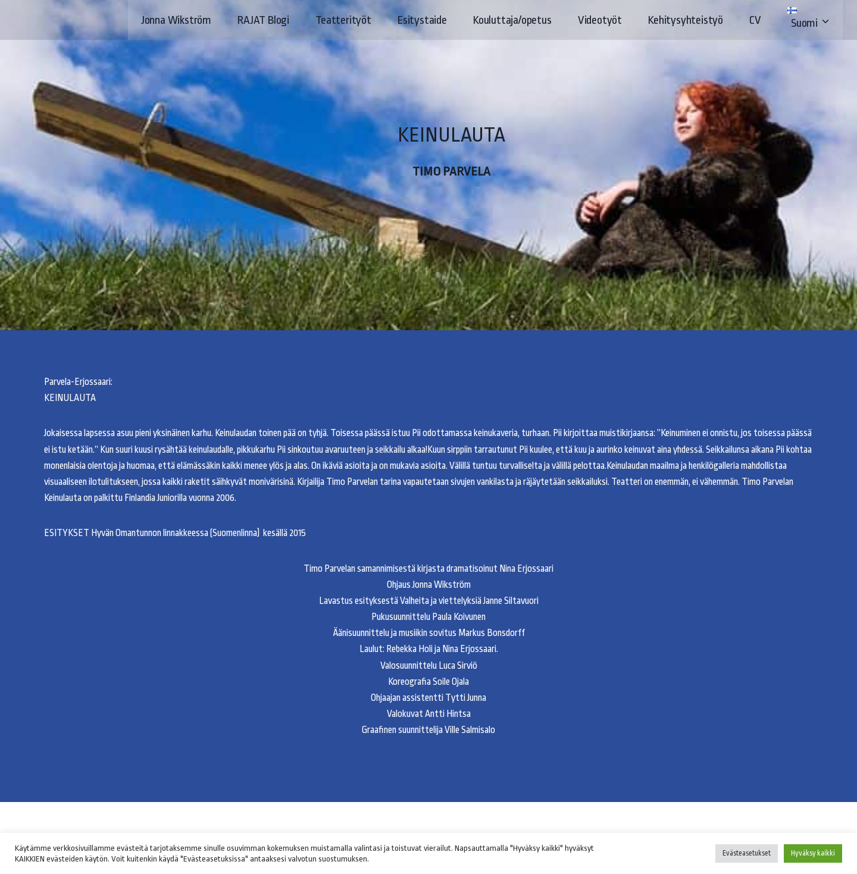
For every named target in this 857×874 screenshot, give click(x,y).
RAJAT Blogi (263, 20)
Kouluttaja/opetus (512, 20)
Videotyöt (600, 20)
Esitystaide (422, 20)
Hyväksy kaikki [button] (813, 853)
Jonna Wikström (176, 20)
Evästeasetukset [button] (746, 853)
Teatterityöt (343, 20)
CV (755, 20)
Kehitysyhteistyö (685, 20)
